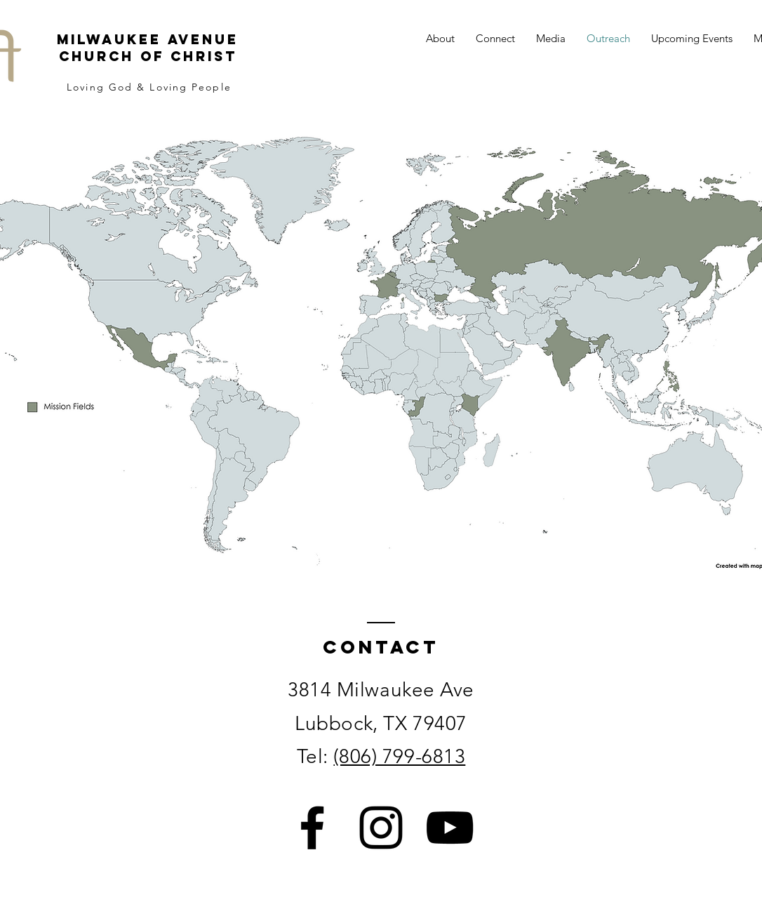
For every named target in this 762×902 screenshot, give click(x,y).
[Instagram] (381, 827)
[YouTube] (450, 827)
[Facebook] (312, 827)
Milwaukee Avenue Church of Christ (148, 48)
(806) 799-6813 (399, 756)
